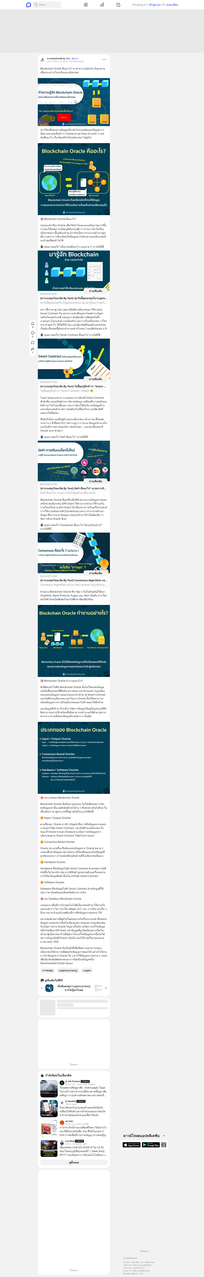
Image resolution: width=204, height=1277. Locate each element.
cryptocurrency (68, 971)
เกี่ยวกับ (126, 1262)
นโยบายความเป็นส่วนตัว (133, 1268)
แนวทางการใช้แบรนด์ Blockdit (136, 1270)
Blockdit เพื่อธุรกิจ (130, 1273)
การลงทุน (47, 971)
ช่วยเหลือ (135, 1262)
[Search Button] (36, 4)
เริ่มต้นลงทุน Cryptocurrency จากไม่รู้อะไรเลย (74, 988)
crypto (87, 971)
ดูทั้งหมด (74, 1163)
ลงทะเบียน (172, 4)
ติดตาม (75, 59)
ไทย (141, 1273)
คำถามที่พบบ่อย (147, 1262)
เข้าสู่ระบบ (154, 4)
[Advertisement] (102, 31)
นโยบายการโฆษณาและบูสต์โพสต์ (137, 1265)
